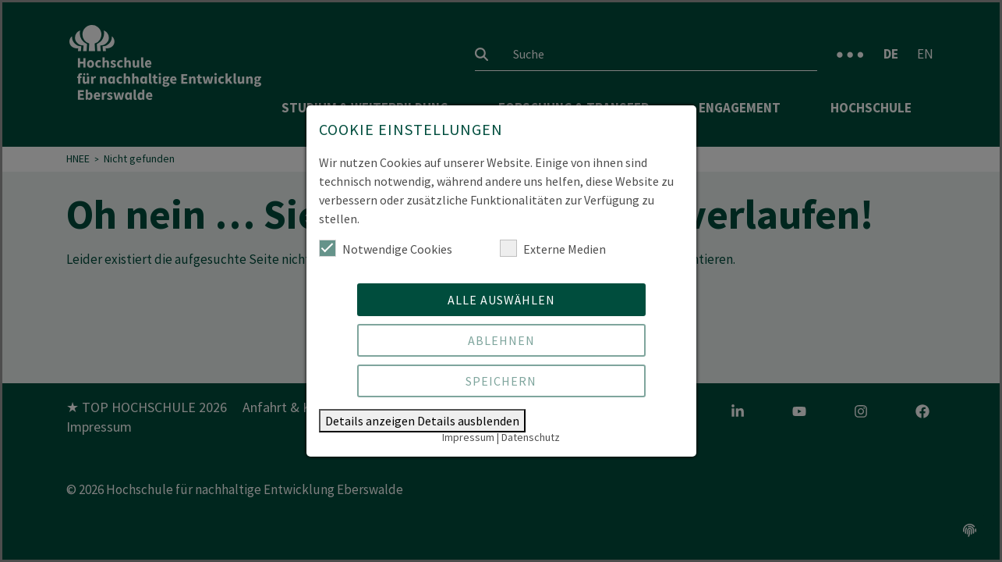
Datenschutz (530, 437)
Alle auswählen (501, 300)
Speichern (501, 381)
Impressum (468, 437)
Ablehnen (501, 340)
